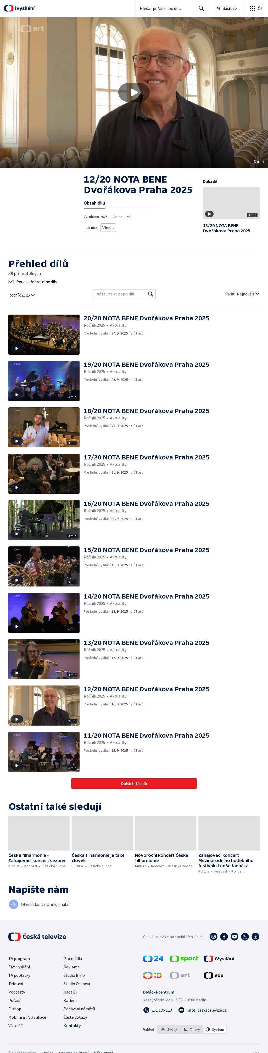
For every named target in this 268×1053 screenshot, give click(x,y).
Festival (110, 227)
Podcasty (16, 992)
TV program (19, 958)
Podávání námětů (79, 1008)
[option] (169, 1029)
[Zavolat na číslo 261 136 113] (157, 1010)
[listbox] (192, 1029)
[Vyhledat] (151, 294)
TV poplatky (19, 975)
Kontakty (72, 1025)
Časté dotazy (75, 1017)
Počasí (14, 1000)
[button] (134, 92)
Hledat (200, 10)
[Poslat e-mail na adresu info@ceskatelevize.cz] (202, 1010)
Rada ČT (71, 992)
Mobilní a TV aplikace (27, 1017)
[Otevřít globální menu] (256, 8)
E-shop (14, 1008)
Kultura (92, 227)
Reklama (72, 966)
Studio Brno (74, 975)
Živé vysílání (19, 966)
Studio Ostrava (77, 983)
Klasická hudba (152, 227)
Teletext (16, 983)
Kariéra (70, 1000)
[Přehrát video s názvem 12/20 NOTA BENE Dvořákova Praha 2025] (134, 92)
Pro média (73, 958)
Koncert (128, 227)
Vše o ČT (15, 1025)
